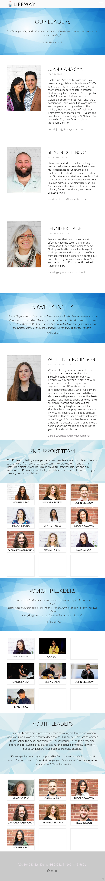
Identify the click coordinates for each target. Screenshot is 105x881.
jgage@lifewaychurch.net (70, 272)
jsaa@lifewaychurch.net (70, 129)
